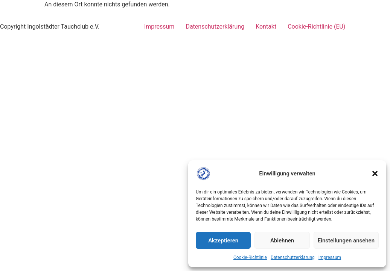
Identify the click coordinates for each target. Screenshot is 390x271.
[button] (375, 173)
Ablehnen (282, 240)
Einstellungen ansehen (346, 240)
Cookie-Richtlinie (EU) (316, 26)
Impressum (329, 257)
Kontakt (266, 26)
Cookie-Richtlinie (250, 257)
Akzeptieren (223, 240)
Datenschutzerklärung (293, 257)
